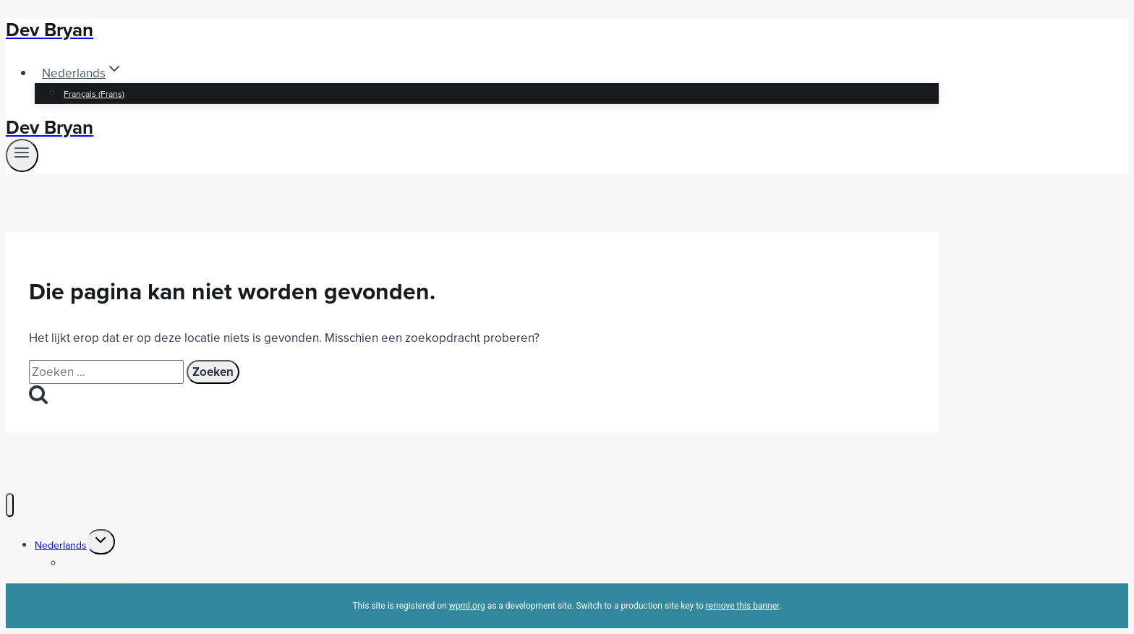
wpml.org (467, 606)
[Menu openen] (22, 155)
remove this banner (743, 606)
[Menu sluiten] (10, 505)
